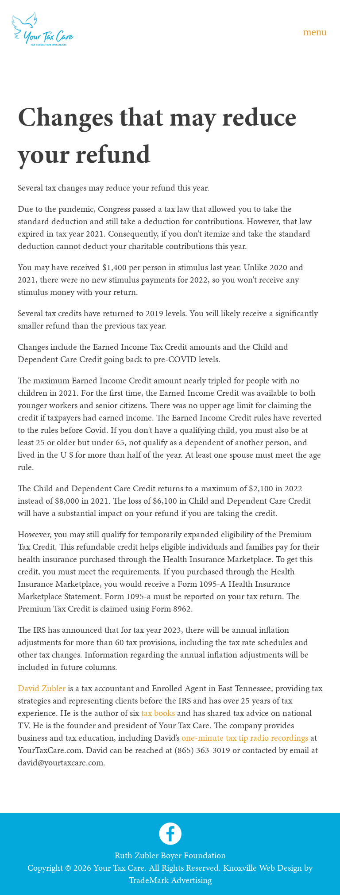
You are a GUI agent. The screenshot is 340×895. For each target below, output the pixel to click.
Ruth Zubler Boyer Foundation (170, 855)
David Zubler (42, 688)
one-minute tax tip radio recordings (245, 737)
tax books (158, 713)
